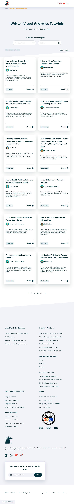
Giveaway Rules (51, 493)
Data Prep (44, 89)
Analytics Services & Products (15, 340)
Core (41, 360)
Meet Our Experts (45, 400)
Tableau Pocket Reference (14, 423)
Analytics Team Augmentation (15, 344)
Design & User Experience (48, 383)
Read (30, 89)
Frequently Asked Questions (49, 404)
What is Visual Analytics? (48, 397)
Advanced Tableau (11, 400)
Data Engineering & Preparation (50, 379)
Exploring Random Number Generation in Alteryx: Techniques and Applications (20, 141)
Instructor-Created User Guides (50, 351)
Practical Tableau (11, 416)
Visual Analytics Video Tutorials (50, 337)
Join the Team (44, 407)
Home (6, 8)
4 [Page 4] (37, 293)
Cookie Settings (7, 502)
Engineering (44, 127)
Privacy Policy (62, 493)
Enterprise (43, 367)
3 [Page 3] (34, 293)
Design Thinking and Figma (14, 407)
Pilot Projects (9, 337)
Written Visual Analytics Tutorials (51, 333)
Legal (42, 493)
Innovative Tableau (11, 420)
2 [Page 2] (31, 293)
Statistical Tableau (11, 427)
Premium (42, 363)
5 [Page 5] (40, 293)
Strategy (9, 89)
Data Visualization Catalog (49, 347)
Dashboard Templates (47, 344)
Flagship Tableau (11, 397)
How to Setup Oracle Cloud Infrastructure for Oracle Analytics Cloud (17, 63)
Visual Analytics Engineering (49, 386)
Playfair (61, 3)
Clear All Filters (64, 50)
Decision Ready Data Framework (16, 333)
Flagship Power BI (11, 404)
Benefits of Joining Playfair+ (49, 340)
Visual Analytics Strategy (48, 376)
